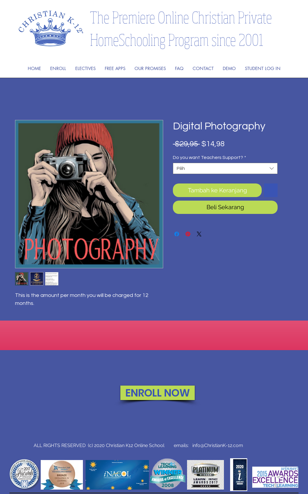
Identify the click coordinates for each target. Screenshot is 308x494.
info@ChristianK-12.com (217, 445)
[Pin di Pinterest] (187, 234)
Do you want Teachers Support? (209, 157)
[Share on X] (199, 234)
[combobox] (225, 168)
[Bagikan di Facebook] (176, 234)
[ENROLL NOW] (157, 393)
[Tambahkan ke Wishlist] (271, 190)
